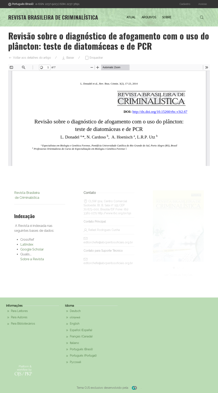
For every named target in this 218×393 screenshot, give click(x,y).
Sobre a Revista (32, 259)
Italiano (72, 343)
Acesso (202, 3)
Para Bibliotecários (20, 324)
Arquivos (149, 17)
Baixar (68, 58)
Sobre (166, 17)
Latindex (26, 244)
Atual (131, 17)
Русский (73, 362)
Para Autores (16, 317)
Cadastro (185, 3)
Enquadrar (94, 58)
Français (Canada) (79, 337)
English (72, 324)
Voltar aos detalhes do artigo (29, 58)
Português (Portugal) (81, 356)
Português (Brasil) (79, 349)
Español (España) (78, 330)
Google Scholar (32, 249)
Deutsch (73, 311)
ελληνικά (72, 317)
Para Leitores (17, 311)
